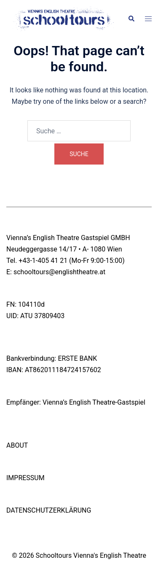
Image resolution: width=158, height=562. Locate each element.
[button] (131, 19)
